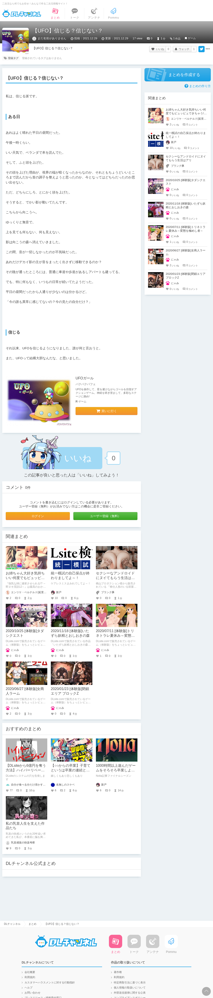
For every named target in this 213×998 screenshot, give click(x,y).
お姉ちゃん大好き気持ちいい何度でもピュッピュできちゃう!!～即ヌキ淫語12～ (186, 113)
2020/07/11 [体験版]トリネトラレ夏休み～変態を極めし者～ (115, 635)
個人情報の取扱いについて (130, 987)
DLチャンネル (21, 13)
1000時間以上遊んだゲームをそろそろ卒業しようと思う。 (116, 770)
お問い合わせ (32, 992)
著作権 (118, 972)
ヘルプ (28, 987)
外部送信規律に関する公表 (130, 992)
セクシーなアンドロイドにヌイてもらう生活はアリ (115, 577)
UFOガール (85, 378)
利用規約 (30, 977)
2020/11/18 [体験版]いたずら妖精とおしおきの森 (185, 205)
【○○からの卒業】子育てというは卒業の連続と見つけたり (70, 770)
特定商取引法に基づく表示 (130, 982)
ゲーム (192, 38)
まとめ (32, 923)
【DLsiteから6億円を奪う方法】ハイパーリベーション (26, 770)
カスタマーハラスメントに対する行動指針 (50, 982)
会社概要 (30, 972)
